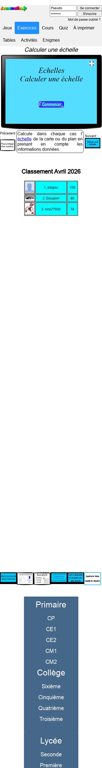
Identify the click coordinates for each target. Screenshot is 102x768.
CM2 (51, 652)
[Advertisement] (51, 381)
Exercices (26, 27)
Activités (29, 40)
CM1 (51, 641)
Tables (9, 40)
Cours (48, 27)
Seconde (51, 744)
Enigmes (51, 40)
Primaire (51, 595)
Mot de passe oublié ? (84, 19)
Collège (51, 663)
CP (51, 608)
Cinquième (51, 687)
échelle (24, 129)
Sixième (51, 676)
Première (51, 755)
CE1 (51, 619)
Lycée (51, 731)
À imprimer (83, 27)
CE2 (51, 630)
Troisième (51, 709)
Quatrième (51, 698)
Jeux (7, 27)
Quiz (63, 27)
